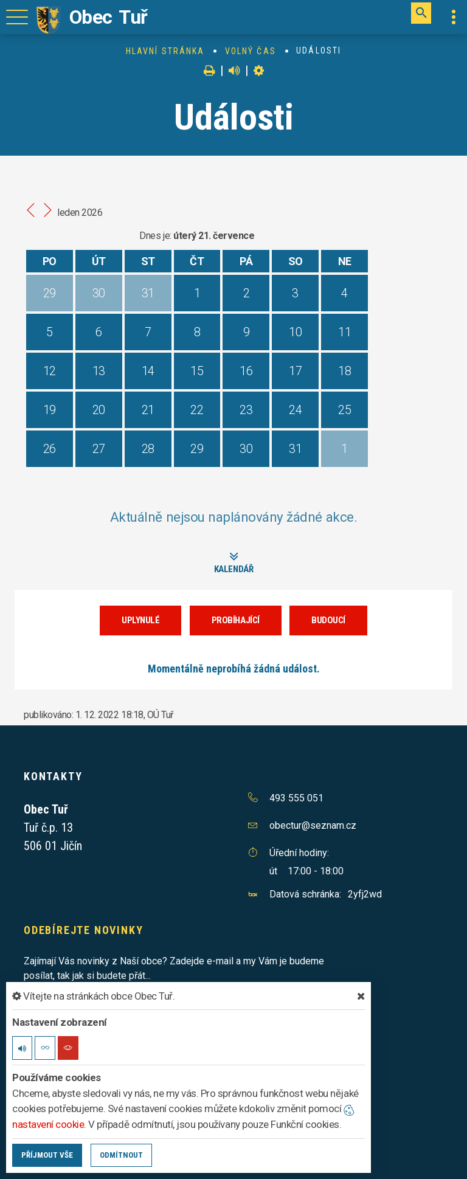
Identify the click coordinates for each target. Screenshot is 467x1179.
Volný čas (250, 51)
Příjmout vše (47, 1155)
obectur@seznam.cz (312, 825)
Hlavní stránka (165, 51)
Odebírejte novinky (83, 929)
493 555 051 (296, 797)
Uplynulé (140, 619)
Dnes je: (155, 235)
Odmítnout (121, 1155)
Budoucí (328, 619)
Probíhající (236, 619)
